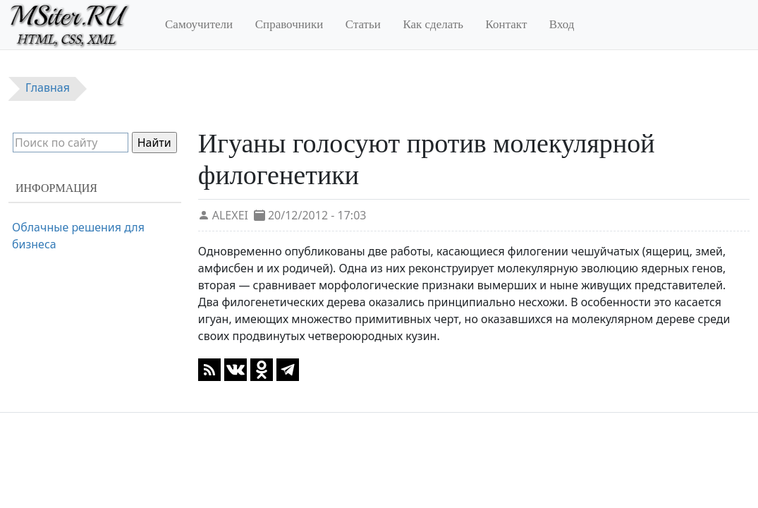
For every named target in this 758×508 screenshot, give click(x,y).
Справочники (289, 24)
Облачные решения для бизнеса (78, 235)
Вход (562, 24)
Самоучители (199, 24)
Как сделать (433, 24)
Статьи (363, 24)
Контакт (506, 24)
